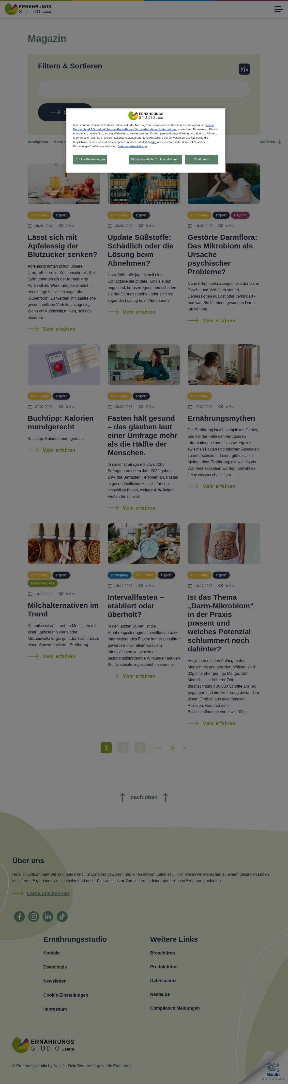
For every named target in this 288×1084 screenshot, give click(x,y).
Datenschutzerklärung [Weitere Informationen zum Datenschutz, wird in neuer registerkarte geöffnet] (132, 146)
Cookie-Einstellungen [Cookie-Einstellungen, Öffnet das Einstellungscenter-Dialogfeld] (90, 159)
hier (154, 142)
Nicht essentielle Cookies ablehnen (155, 159)
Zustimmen (201, 159)
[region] (146, 140)
